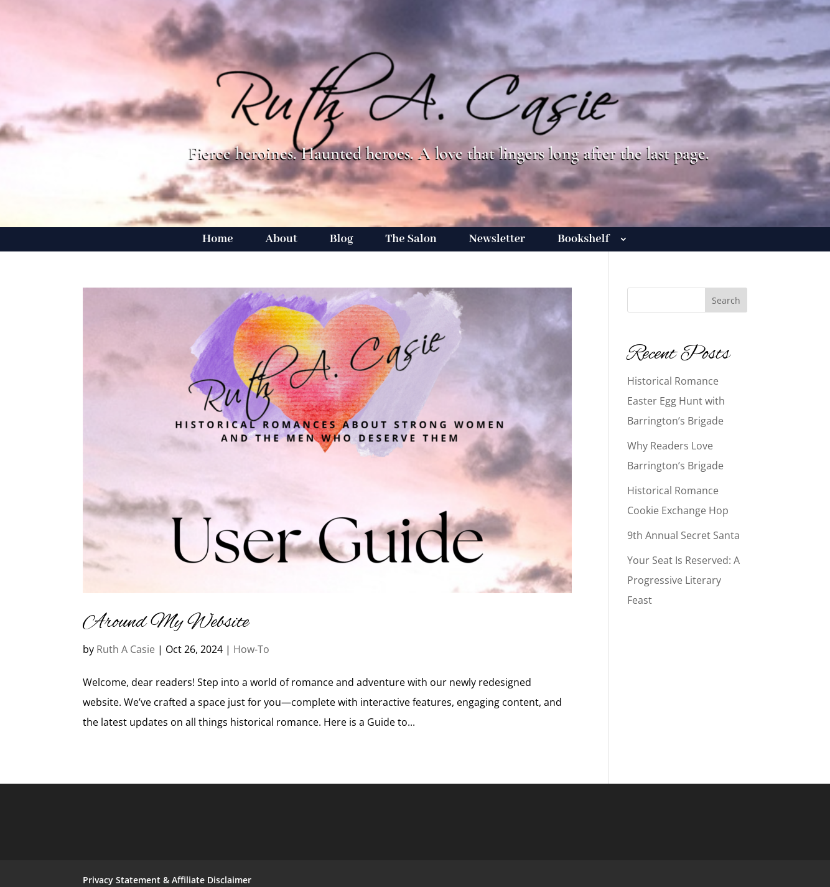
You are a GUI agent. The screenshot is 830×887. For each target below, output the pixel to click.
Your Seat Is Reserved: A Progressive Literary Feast (683, 580)
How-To (251, 649)
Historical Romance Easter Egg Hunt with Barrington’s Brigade (676, 401)
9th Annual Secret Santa (683, 535)
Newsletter (497, 240)
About (281, 240)
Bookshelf (583, 240)
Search (726, 300)
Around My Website (166, 622)
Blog (341, 240)
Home (217, 240)
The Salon (410, 240)
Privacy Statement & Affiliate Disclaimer (167, 880)
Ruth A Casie (125, 649)
